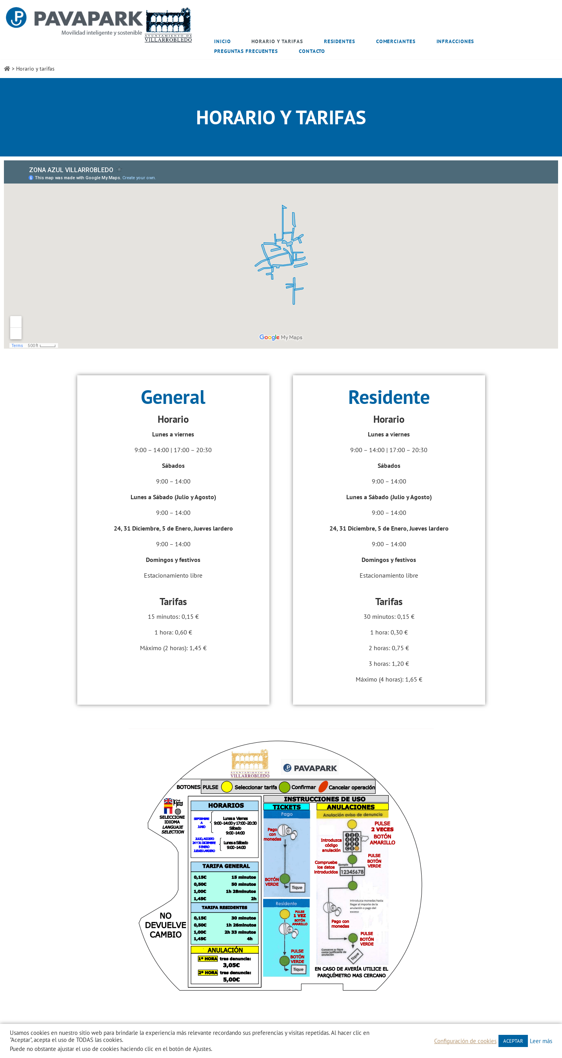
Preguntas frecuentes (246, 51)
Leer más (541, 1041)
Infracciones (456, 41)
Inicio (222, 41)
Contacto (312, 51)
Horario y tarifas (277, 41)
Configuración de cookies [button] (465, 1041)
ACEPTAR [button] (513, 1041)
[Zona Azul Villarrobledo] (99, 25)
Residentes (339, 41)
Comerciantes (396, 41)
